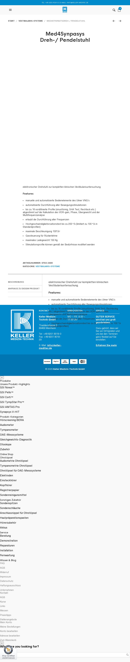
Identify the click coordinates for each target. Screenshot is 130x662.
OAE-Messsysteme (11, 434)
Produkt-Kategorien (11, 416)
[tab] (25, 282)
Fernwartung (7, 555)
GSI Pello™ (6, 392)
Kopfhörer (6, 485)
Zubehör (5, 449)
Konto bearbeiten (9, 631)
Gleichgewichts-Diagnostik (16, 439)
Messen (4, 610)
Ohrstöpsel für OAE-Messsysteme (20, 470)
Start (11, 21)
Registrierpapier (9, 490)
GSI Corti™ (6, 397)
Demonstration (9, 540)
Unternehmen (7, 590)
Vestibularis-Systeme (31, 21)
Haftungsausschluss (10, 585)
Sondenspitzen (9, 503)
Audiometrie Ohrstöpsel (14, 460)
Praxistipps (5, 615)
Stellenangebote (8, 619)
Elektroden (6, 475)
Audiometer (7, 424)
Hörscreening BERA (12, 420)
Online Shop (6, 454)
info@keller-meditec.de (77, 3)
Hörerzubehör (8, 522)
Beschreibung (16, 282)
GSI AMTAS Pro (10, 406)
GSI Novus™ (7, 387)
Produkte (5, 380)
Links (2, 606)
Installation (6, 550)
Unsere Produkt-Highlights (15, 384)
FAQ (2, 563)
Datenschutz (6, 581)
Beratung (5, 535)
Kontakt (4, 593)
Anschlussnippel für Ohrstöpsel (18, 512)
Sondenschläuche (10, 508)
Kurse (3, 601)
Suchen (127, 654)
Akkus (3, 527)
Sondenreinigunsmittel (13, 495)
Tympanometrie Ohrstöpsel (16, 465)
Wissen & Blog (8, 560)
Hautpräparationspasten (14, 517)
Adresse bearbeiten (10, 635)
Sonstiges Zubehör (10, 499)
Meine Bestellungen (10, 626)
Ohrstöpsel (6, 457)
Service (4, 532)
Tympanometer (9, 429)
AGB (2, 568)
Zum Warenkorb (8, 640)
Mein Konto (6, 622)
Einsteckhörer (8, 480)
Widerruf (4, 572)
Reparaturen (7, 545)
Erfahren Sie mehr (106, 345)
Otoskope (5, 444)
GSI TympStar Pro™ (12, 402)
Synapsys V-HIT (9, 411)
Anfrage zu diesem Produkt (24, 288)
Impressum (5, 576)
